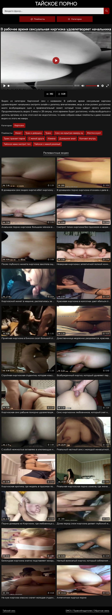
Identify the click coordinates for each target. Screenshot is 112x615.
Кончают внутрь (87, 138)
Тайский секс (9, 610)
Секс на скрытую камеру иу (69, 133)
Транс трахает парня (14, 138)
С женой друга (36, 138)
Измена (51, 138)
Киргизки (19, 125)
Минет (18, 133)
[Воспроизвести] (4, 85)
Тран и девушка (33, 133)
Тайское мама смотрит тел (17, 144)
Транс (48, 133)
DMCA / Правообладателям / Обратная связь (87, 610)
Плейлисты (37, 19)
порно (56, 4)
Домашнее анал (67, 138)
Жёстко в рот (94, 133)
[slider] (40, 85)
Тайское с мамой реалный (47, 144)
